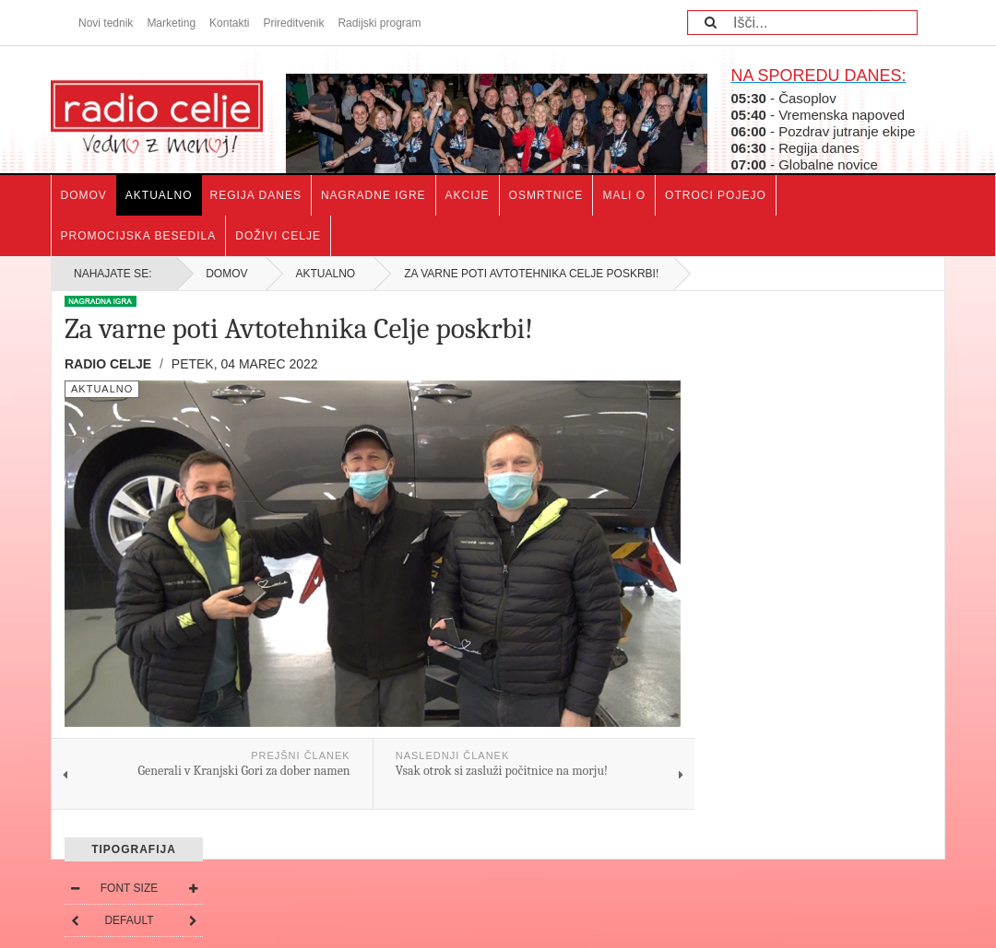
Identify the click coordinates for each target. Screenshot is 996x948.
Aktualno (159, 195)
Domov (84, 195)
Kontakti (229, 23)
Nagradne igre (373, 195)
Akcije (467, 195)
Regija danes (256, 195)
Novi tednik (105, 23)
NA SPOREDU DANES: (818, 75)
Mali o (624, 195)
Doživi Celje (278, 235)
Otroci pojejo (715, 195)
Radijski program (379, 23)
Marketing (171, 23)
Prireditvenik (293, 23)
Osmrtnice (546, 195)
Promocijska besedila (139, 235)
